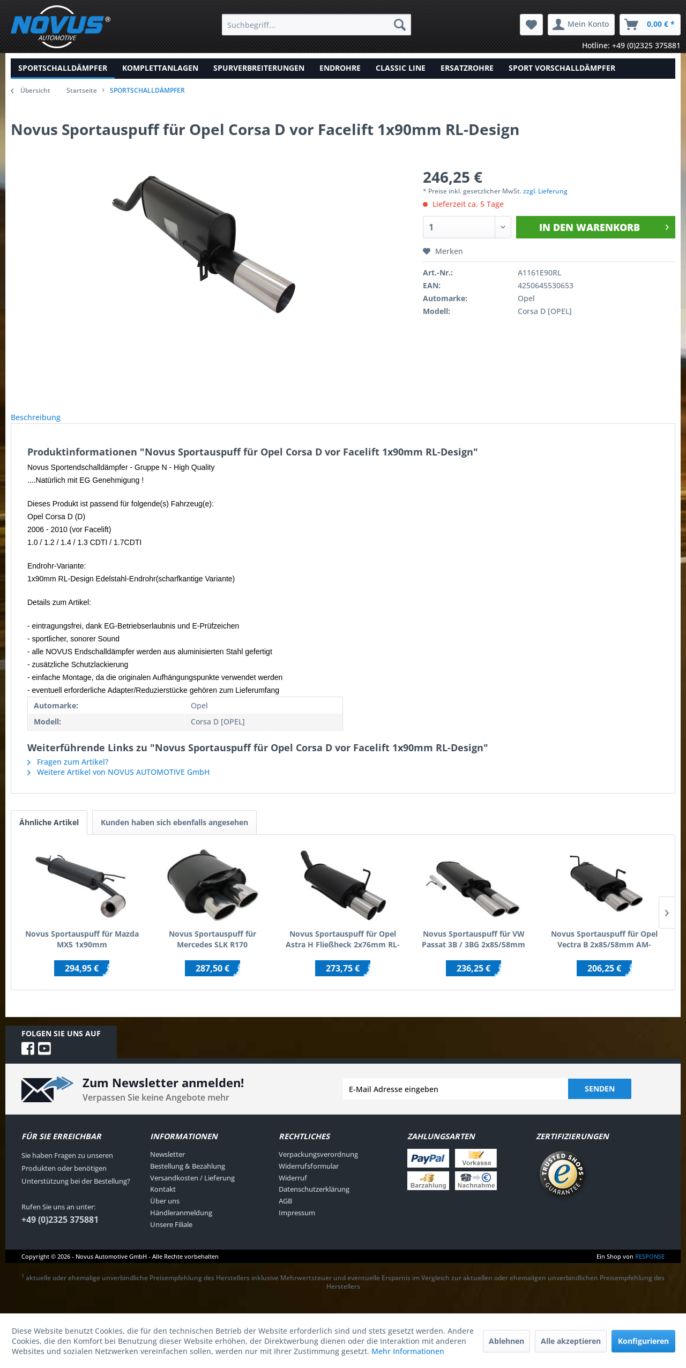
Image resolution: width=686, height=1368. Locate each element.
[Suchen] (400, 24)
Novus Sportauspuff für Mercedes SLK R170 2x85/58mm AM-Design (212, 951)
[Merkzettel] (531, 24)
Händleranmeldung (181, 1224)
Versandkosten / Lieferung (192, 1189)
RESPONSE (650, 1268)
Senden (600, 1100)
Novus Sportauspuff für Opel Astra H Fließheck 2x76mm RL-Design (343, 951)
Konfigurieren (643, 1341)
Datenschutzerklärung (314, 1201)
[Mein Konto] (581, 24)
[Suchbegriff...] (316, 24)
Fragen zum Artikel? (67, 773)
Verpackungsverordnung (318, 1166)
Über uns (165, 1212)
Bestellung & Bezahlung (187, 1178)
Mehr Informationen (407, 1351)
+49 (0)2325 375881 (60, 1231)
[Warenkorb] (650, 24)
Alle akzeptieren (571, 1341)
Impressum (297, 1224)
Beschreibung (44, 423)
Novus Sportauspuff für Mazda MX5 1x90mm (82, 950)
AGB (285, 1212)
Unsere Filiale (171, 1236)
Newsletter (167, 1166)
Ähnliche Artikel (49, 834)
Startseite (81, 90)
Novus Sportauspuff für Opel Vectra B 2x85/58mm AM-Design (604, 951)
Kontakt (163, 1201)
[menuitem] (316, 24)
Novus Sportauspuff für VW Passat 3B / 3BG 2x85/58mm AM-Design (473, 951)
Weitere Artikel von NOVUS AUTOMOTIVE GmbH (118, 784)
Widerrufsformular (309, 1178)
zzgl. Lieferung (545, 191)
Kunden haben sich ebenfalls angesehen (174, 834)
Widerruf (293, 1189)
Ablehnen (506, 1341)
